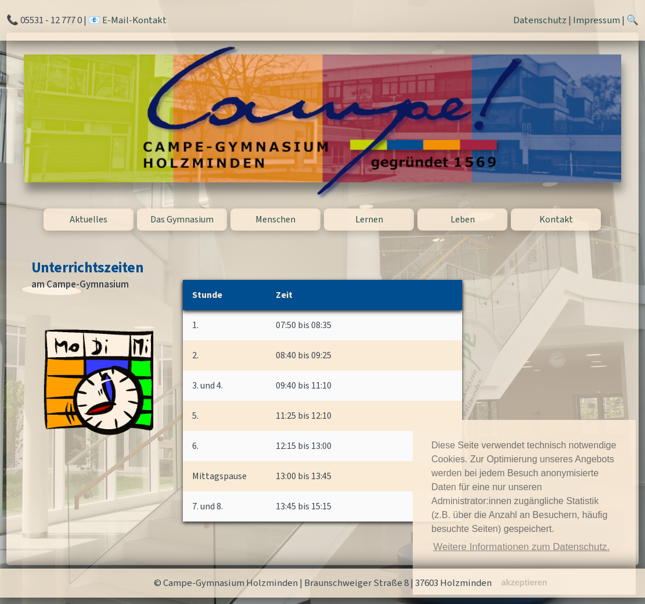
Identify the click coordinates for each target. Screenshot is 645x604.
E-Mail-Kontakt (134, 20)
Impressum (596, 20)
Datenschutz (540, 20)
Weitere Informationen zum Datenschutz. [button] (521, 546)
